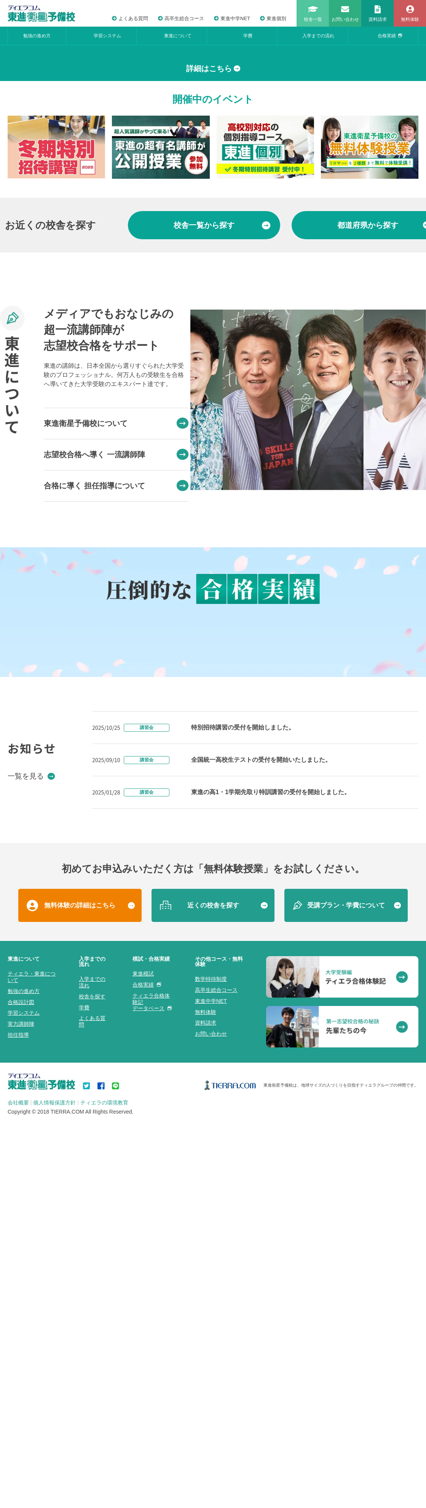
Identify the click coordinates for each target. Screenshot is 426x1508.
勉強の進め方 (37, 35)
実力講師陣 (21, 1460)
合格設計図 (21, 1439)
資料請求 (205, 1460)
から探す (222, 363)
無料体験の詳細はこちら (79, 1342)
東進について (177, 35)
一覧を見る (31, 1212)
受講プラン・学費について (346, 1342)
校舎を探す (92, 1433)
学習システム (107, 35)
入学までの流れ (318, 35)
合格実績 (390, 35)
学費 (247, 35)
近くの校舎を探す (213, 1342)
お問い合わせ (211, 1470)
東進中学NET (232, 18)
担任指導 (18, 1471)
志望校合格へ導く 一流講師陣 (116, 593)
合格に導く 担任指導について (116, 624)
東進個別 (273, 18)
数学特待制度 (211, 1416)
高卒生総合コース (181, 18)
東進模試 (143, 1410)
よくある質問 (130, 18)
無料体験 (205, 1449)
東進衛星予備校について (116, 562)
